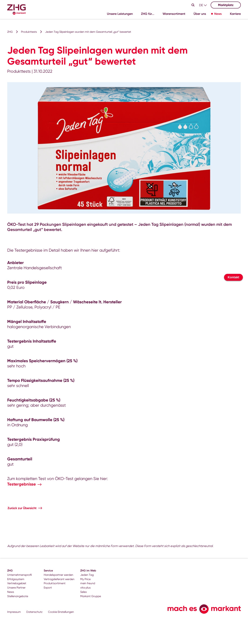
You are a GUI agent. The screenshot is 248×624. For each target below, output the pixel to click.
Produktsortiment (54, 583)
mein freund (87, 583)
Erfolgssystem (15, 579)
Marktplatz (226, 5)
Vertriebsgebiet (16, 583)
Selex (83, 592)
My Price (85, 579)
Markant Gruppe (90, 596)
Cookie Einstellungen (61, 611)
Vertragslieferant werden (59, 579)
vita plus (85, 587)
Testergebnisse (21, 484)
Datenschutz (34, 611)
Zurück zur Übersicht (22, 508)
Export (48, 587)
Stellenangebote (17, 596)
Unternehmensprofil (19, 574)
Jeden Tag (87, 574)
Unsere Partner (16, 587)
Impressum (14, 611)
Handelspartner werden (58, 574)
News (10, 592)
